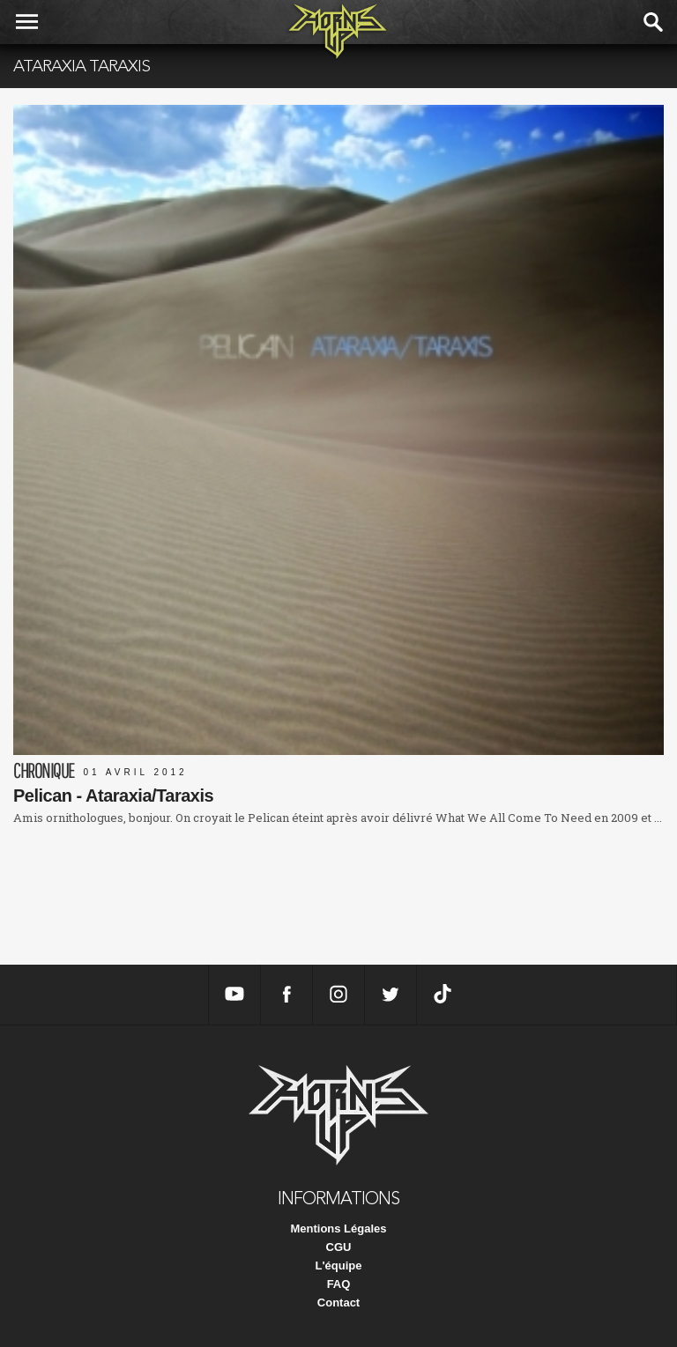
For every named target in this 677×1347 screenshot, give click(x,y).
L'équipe (339, 1265)
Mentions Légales (338, 1228)
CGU (339, 1247)
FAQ (339, 1284)
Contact (338, 1302)
